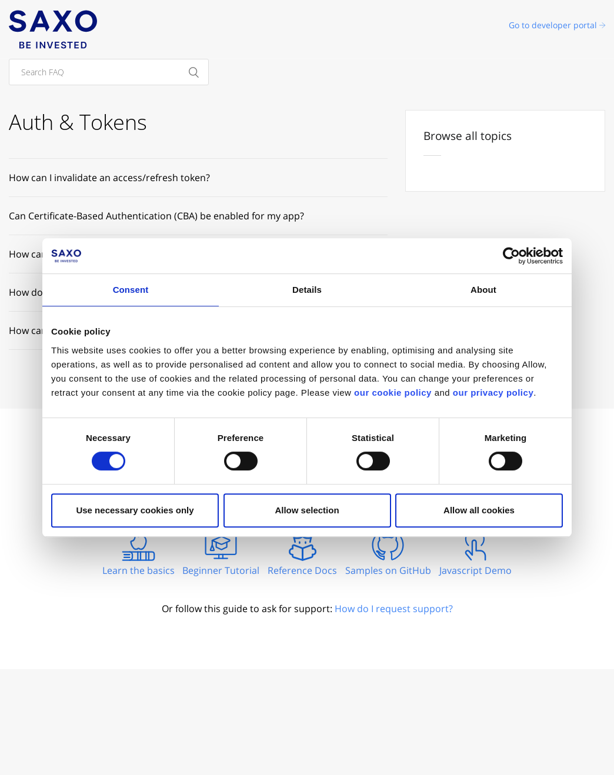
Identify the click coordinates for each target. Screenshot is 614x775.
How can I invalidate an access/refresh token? (109, 177)
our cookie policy (393, 392)
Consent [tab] (131, 290)
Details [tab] (307, 290)
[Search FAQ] (109, 72)
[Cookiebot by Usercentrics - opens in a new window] (511, 256)
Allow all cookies (479, 510)
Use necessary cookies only (134, 510)
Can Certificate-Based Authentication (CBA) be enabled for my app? (156, 215)
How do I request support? (394, 608)
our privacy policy (493, 392)
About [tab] (483, 290)
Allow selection (307, 510)
